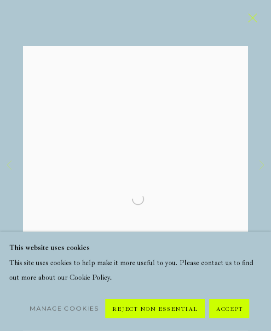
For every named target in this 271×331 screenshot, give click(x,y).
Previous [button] (9, 165)
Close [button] (250, 21)
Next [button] (262, 165)
